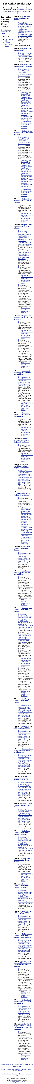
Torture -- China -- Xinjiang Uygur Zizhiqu (23, 912)
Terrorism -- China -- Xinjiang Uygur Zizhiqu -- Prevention (22, 885)
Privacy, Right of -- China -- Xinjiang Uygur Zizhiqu (23, 805)
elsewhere (4, 33)
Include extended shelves (24, 9)
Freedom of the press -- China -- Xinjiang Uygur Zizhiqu (22, 572)
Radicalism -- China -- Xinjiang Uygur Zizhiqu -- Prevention (22, 832)
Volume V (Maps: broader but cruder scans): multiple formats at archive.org (26, 125)
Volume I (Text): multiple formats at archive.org (26, 98)
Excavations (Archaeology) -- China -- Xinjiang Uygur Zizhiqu (22, 493)
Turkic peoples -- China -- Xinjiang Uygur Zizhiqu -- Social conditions (23, 935)
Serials (20, 1070)
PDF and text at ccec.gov (25, 308)
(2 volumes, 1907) (25, 73)
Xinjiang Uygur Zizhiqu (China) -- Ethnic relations (23, 226)
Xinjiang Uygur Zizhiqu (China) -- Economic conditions (23, 200)
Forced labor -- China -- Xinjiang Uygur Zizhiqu (22, 548)
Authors (24, 1069)
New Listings (16, 1069)
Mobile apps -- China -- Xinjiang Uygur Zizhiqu (22, 700)
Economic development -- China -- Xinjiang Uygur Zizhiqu (21, 440)
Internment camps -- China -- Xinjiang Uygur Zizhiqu (22, 414)
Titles (29, 1069)
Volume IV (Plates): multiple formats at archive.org (27, 113)
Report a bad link (22, 1064)
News (9, 1074)
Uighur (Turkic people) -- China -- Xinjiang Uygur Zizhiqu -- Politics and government (23, 1026)
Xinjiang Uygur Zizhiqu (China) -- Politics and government (23, 317)
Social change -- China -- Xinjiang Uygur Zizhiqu (23, 859)
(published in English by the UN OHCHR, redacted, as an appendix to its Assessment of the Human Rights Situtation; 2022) (25, 29)
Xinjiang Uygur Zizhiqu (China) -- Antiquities (23, 65)
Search (9, 1069)
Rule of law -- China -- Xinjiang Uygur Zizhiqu (22, 18)
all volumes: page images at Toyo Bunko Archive (26, 93)
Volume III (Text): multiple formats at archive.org (26, 108)
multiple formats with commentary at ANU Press (27, 215)
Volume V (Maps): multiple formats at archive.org (26, 118)
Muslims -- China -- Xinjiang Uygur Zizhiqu (23, 727)
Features (14, 1074)
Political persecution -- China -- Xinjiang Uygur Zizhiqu (21, 777)
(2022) (25, 255)
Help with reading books (8, 1064)
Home (3, 1069)
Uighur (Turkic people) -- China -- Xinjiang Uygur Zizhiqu (22, 1001)
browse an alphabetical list (18, 11)
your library (4, 31)
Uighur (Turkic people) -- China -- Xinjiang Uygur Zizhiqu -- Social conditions (22, 963)
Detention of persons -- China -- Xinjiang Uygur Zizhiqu (22, 372)
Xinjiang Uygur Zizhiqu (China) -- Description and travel (23, 132)
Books (4, 1074)
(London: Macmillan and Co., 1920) (25, 56)
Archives (21, 1074)
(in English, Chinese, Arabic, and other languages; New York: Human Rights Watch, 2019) (25, 477)
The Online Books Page (17, 3)
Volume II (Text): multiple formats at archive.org (26, 103)
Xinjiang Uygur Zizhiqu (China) (9, 44)
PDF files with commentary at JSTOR (25, 220)
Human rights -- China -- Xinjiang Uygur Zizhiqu (23, 609)
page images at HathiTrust (25, 311)
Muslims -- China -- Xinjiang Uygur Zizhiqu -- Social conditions (23, 750)
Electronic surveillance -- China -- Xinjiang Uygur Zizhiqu (21, 466)
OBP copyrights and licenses (16, 1081)
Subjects (14, 1070)
